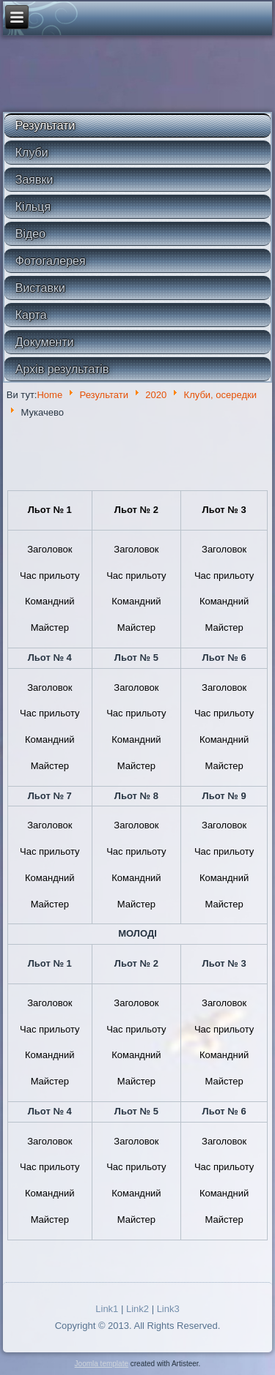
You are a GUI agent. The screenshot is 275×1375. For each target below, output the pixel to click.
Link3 (168, 1308)
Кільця (33, 207)
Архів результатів (62, 369)
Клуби (31, 152)
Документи (44, 342)
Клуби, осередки (220, 394)
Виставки (40, 288)
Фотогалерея (50, 261)
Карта (31, 315)
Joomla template (101, 1364)
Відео (30, 234)
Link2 (137, 1308)
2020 (155, 394)
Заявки (34, 179)
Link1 (106, 1308)
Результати (45, 125)
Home (49, 394)
